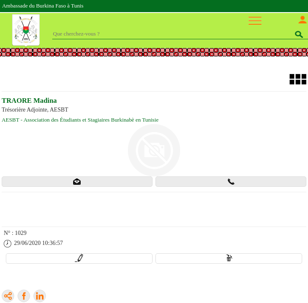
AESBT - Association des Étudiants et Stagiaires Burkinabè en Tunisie (80, 120)
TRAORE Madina (29, 100)
